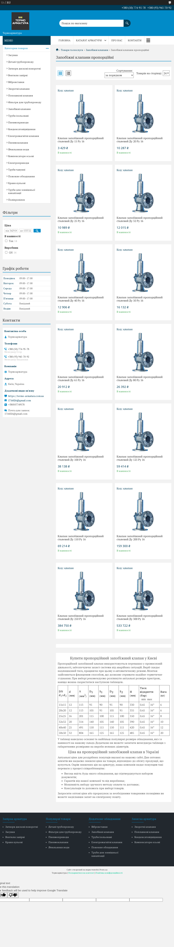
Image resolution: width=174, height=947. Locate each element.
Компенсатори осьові (21, 156)
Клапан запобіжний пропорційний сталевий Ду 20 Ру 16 (140, 140)
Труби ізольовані (18, 115)
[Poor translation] (13, 895)
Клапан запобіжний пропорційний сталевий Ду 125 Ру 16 (140, 458)
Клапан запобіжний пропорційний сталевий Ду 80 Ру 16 (140, 378)
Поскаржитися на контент (81, 872)
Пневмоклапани (18, 142)
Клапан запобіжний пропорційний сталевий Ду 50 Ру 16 (140, 299)
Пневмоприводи (18, 122)
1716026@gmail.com (19, 400)
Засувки (13, 55)
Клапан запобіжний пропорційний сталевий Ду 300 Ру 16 (140, 617)
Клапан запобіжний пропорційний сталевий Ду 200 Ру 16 (140, 537)
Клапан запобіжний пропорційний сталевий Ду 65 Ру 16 (81, 378)
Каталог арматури (89, 40)
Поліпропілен (16, 199)
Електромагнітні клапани (23, 136)
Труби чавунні (16, 169)
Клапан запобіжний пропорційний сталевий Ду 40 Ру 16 (81, 299)
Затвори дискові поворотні (24, 68)
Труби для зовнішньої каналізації (21, 191)
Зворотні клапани (19, 88)
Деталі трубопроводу (21, 61)
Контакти (135, 40)
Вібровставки (16, 82)
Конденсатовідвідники (22, 129)
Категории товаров (16, 48)
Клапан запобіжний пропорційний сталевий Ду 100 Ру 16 (81, 458)
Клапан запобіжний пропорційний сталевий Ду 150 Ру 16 (81, 537)
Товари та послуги (72, 50)
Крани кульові (16, 183)
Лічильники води (18, 149)
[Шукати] (127, 21)
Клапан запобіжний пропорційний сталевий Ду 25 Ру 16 (81, 219)
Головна (64, 40)
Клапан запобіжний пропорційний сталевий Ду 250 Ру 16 (81, 617)
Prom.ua (103, 869)
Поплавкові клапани (20, 95)
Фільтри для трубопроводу (24, 102)
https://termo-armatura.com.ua (26, 396)
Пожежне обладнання (21, 176)
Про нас (116, 40)
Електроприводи (18, 163)
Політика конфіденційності (109, 872)
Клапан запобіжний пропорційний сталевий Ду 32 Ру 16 (140, 219)
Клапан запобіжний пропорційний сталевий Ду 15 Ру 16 (81, 140)
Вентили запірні (18, 75)
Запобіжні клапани (97, 50)
